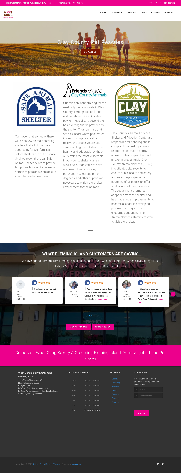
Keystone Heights (114, 266)
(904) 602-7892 (24, 386)
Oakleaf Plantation (114, 260)
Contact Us (90, 52)
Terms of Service (53, 464)
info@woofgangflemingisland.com (33, 388)
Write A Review (102, 327)
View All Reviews (78, 327)
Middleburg (72, 266)
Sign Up (142, 413)
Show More (103, 299)
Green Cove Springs (139, 260)
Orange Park (89, 266)
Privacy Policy (39, 464)
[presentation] (148, 402)
